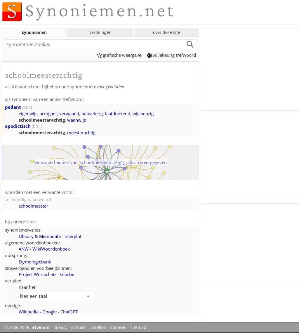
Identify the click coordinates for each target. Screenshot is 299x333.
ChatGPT (69, 312)
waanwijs (76, 120)
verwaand (69, 113)
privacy (60, 327)
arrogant (48, 113)
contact (78, 327)
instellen (97, 327)
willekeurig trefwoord (171, 55)
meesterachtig (81, 132)
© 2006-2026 (27, 327)
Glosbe (67, 274)
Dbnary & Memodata (40, 236)
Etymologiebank (35, 262)
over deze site (166, 32)
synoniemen (34, 32)
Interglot (73, 236)
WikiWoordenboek (51, 249)
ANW (24, 249)
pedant (13, 107)
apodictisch (18, 126)
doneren (118, 327)
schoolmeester (33, 206)
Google (49, 312)
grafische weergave (119, 55)
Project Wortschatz (37, 274)
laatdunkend (117, 113)
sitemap (138, 327)
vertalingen (100, 32)
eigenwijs (28, 113)
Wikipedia (29, 312)
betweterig (92, 113)
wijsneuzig (143, 113)
